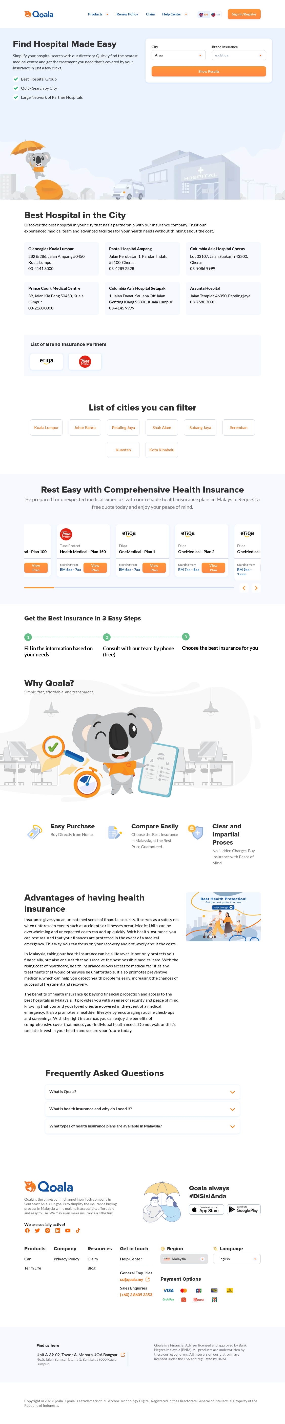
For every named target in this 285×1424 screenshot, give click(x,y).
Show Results (208, 71)
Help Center (131, 1258)
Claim (93, 1258)
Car (27, 1258)
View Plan (36, 567)
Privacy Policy (66, 1258)
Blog (91, 1267)
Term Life (32, 1267)
